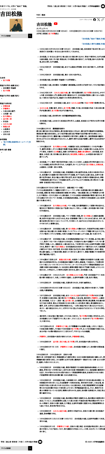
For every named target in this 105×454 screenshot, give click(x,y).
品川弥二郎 (69, 300)
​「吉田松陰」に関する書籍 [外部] (93, 44)
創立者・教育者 (60, 6)
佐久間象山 (7, 116)
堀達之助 (6, 126)
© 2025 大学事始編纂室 (94, 442)
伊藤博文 (6, 108)
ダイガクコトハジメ (5, 9)
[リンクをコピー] (102, 19)
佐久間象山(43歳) (60, 205)
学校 (2, 442)
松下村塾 (6, 90)
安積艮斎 (6, 106)
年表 (69, 6)
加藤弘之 (81, 154)
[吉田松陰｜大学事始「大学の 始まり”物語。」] (56, 24)
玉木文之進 (7, 124)
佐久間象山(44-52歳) (75, 275)
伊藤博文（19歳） (63, 426)
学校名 (49, 6)
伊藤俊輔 (75, 336)
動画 (43, 15)
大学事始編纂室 (94, 6)
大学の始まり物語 (79, 6)
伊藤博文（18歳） (66, 347)
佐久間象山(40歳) (60, 146)
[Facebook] (94, 19)
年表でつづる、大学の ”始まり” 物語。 (13, 6)
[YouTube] (103, 6)
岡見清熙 (73, 154)
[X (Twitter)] (98, 19)
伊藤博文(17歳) (62, 326)
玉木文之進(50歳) (60, 411)
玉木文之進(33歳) (61, 92)
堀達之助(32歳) (65, 259)
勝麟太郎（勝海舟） (84, 152)
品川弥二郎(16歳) (60, 342)
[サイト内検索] (12, 36)
